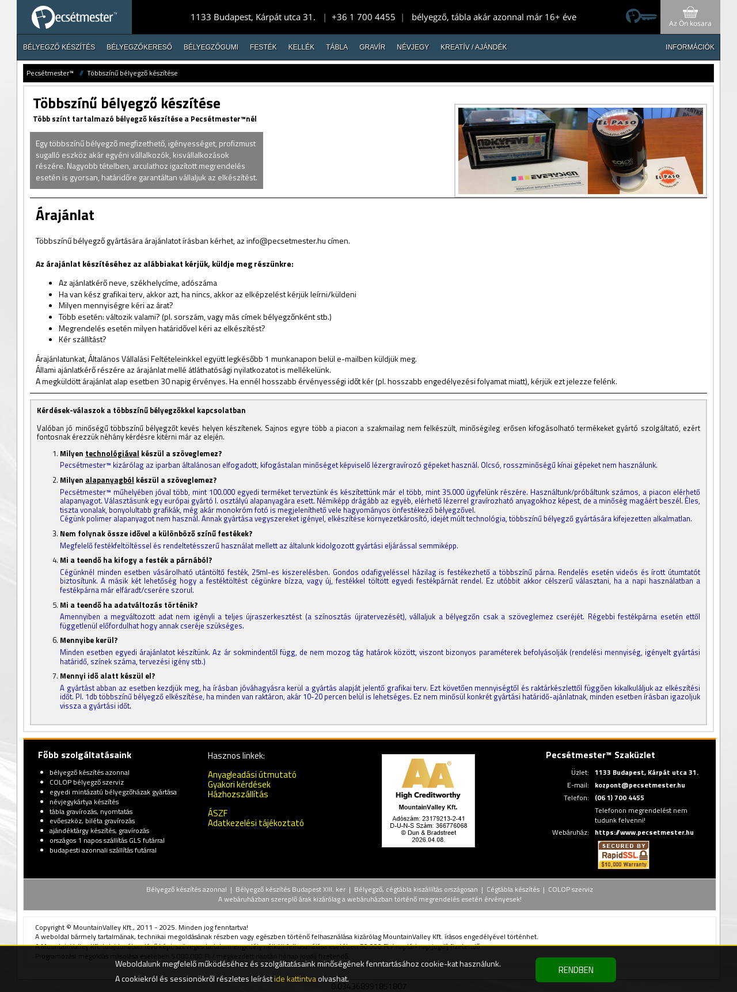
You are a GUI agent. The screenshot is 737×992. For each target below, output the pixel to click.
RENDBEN (576, 969)
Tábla (337, 47)
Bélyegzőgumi (211, 47)
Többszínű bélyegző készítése (132, 72)
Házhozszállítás (238, 794)
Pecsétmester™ (50, 72)
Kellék (301, 47)
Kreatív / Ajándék (473, 47)
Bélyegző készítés (59, 47)
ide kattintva (295, 978)
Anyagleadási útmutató (252, 774)
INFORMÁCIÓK (690, 47)
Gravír (372, 47)
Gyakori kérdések (239, 784)
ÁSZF (217, 813)
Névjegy (413, 47)
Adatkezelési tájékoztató (256, 823)
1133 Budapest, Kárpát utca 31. (253, 16)
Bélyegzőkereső (139, 47)
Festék (263, 47)
